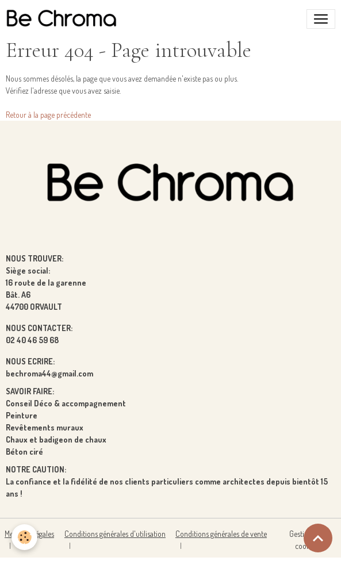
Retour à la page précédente (48, 115)
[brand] (64, 19)
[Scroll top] (318, 538)
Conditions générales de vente (221, 534)
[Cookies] (24, 537)
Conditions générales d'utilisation (115, 534)
